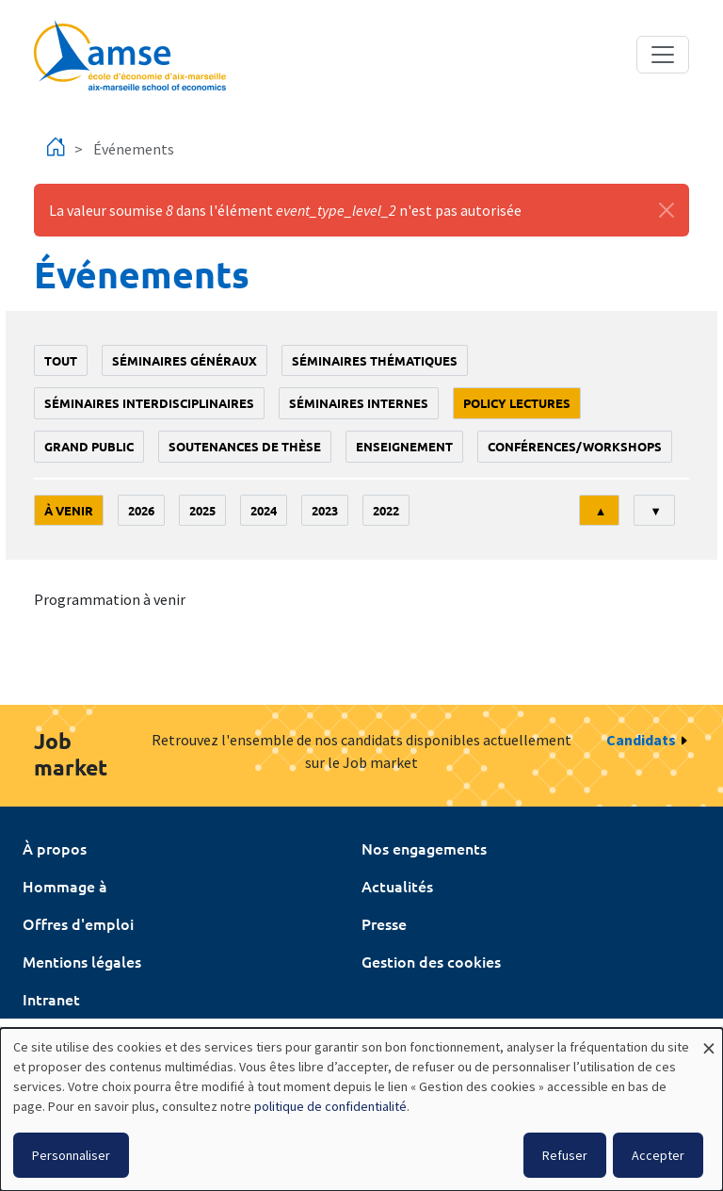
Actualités (397, 885)
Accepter (658, 1155)
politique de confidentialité (330, 1106)
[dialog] (361, 1109)
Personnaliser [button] (71, 1155)
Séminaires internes (358, 403)
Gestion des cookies (431, 961)
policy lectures (516, 403)
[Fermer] (666, 210)
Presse (384, 923)
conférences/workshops (575, 446)
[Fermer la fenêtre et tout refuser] (709, 1040)
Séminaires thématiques (375, 360)
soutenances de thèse (245, 446)
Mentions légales (82, 961)
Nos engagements (424, 848)
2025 (202, 510)
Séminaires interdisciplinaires (149, 403)
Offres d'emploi (78, 923)
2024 (263, 510)
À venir (68, 510)
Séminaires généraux (184, 360)
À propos (55, 848)
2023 (325, 510)
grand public (89, 446)
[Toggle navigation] (662, 54)
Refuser (564, 1155)
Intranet (51, 998)
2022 (386, 510)
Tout (60, 360)
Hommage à (65, 885)
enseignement (404, 446)
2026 (141, 510)
